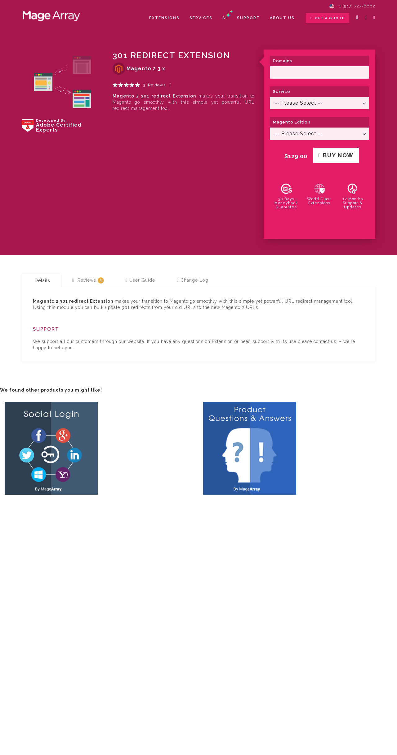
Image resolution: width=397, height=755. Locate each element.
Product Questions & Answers (245, 502)
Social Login (22, 502)
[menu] (222, 18)
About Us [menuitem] (282, 18)
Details (42, 280)
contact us (325, 341)
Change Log (192, 280)
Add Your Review (171, 85)
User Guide (140, 280)
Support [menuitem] (248, 18)
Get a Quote (327, 18)
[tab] (41, 281)
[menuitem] (164, 18)
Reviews (88, 280)
